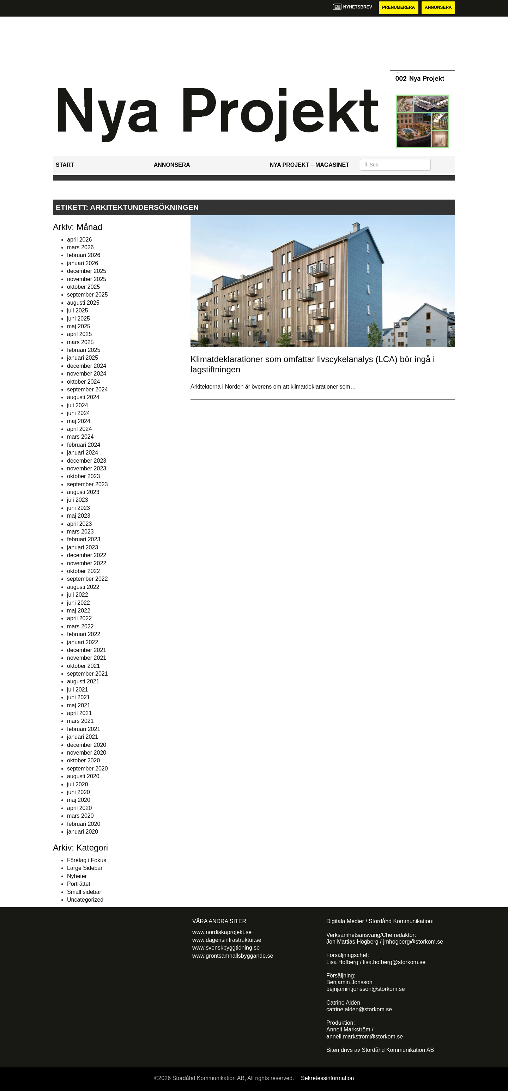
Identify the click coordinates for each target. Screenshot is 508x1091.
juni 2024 (78, 413)
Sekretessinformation (327, 1078)
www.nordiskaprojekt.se (222, 932)
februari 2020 (83, 824)
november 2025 (86, 279)
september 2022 (87, 579)
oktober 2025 (83, 287)
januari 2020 (82, 832)
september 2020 (87, 769)
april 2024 (79, 429)
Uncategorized (85, 900)
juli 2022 (77, 595)
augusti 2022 (83, 587)
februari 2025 (83, 350)
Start (65, 165)
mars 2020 (80, 816)
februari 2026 (83, 255)
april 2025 (79, 334)
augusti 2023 (83, 492)
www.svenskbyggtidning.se (226, 948)
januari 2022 (82, 642)
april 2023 (79, 524)
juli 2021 (77, 690)
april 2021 (79, 713)
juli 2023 (77, 500)
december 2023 (86, 461)
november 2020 (86, 753)
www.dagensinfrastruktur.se (226, 940)
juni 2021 (78, 697)
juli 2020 (77, 784)
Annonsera (438, 7)
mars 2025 (80, 342)
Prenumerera (397, 7)
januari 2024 (82, 453)
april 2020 (79, 808)
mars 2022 (80, 626)
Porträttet (78, 884)
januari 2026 (82, 263)
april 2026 (79, 240)
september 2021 (87, 674)
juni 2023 (78, 508)
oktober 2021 (83, 666)
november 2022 (86, 563)
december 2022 (86, 555)
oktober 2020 (83, 761)
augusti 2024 (83, 398)
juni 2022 (78, 603)
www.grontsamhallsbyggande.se (232, 956)
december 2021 (86, 650)
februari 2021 (83, 729)
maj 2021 (78, 705)
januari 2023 (82, 547)
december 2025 (86, 271)
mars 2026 (80, 247)
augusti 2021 (83, 682)
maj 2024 (78, 421)
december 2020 (86, 745)
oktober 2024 (83, 382)
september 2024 (87, 389)
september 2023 (87, 484)
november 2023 (86, 468)
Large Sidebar (85, 868)
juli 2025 (77, 310)
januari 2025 (82, 358)
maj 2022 (78, 611)
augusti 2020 (83, 776)
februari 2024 (83, 445)
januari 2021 (82, 737)
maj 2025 (78, 326)
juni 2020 (78, 792)
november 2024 (86, 374)
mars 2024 (80, 437)
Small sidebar (84, 892)
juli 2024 (77, 405)
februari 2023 (83, 540)
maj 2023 (78, 516)
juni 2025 (78, 319)
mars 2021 (80, 721)
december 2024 (86, 366)
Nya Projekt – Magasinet (309, 165)
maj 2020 (78, 800)
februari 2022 (83, 634)
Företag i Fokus (86, 860)
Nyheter (77, 876)
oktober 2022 (83, 571)
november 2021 (86, 658)
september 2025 (87, 295)
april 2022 (79, 619)
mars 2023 (80, 532)
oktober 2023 (83, 477)
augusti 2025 (83, 303)
